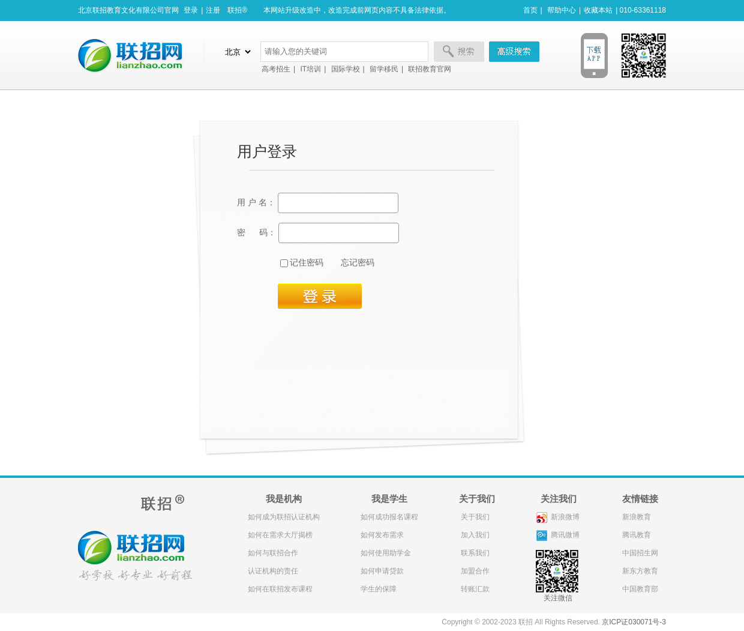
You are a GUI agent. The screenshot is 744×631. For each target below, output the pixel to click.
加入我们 (474, 535)
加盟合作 (474, 571)
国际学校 (345, 69)
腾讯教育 (636, 535)
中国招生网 (640, 553)
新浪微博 (558, 517)
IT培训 (310, 69)
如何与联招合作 (273, 553)
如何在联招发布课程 (280, 589)
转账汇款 (474, 589)
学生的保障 (379, 589)
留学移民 (384, 69)
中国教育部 (640, 589)
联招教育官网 (429, 69)
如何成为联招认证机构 (284, 517)
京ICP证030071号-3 (634, 622)
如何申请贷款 (382, 571)
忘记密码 (357, 262)
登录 (191, 10)
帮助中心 (561, 10)
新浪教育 (636, 517)
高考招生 (276, 69)
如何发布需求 (382, 535)
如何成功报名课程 (389, 517)
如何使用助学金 (386, 553)
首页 (530, 10)
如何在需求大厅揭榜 (280, 535)
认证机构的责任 (273, 571)
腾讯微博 (558, 535)
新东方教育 (640, 571)
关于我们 (474, 517)
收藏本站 (598, 10)
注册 (213, 10)
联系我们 (474, 553)
